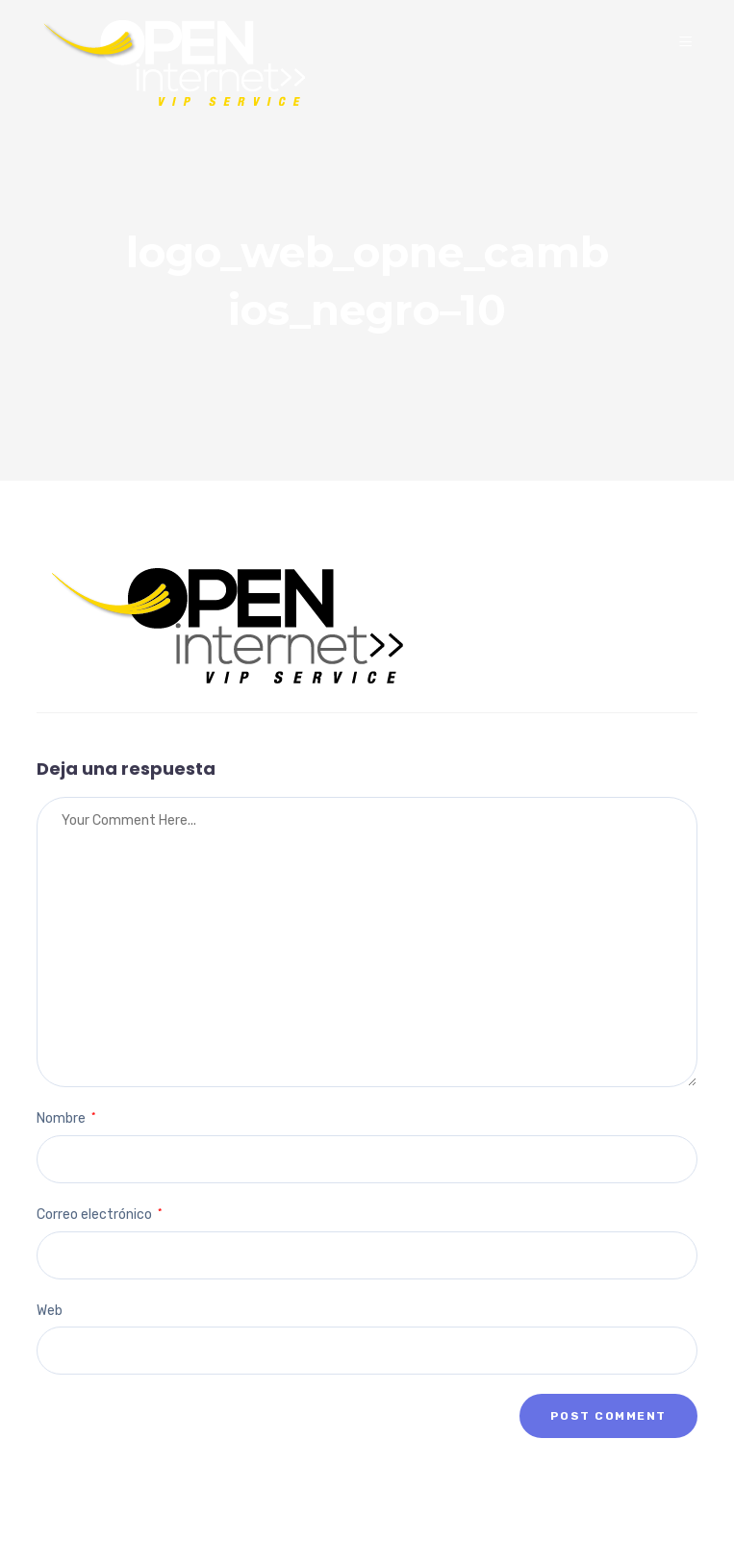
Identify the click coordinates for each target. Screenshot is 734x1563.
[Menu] (688, 43)
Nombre (66, 1118)
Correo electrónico (99, 1214)
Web (50, 1310)
